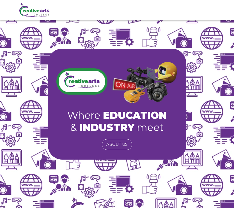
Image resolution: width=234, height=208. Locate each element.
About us (117, 144)
